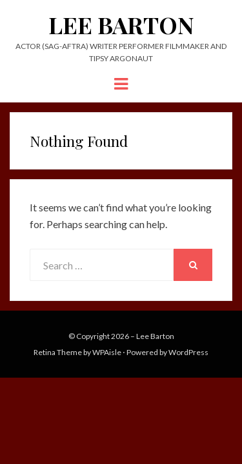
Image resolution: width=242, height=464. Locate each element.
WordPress (188, 352)
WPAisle (106, 352)
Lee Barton (121, 24)
